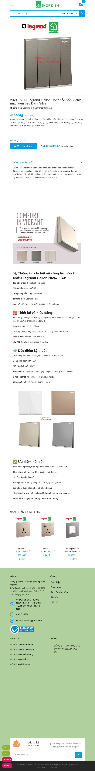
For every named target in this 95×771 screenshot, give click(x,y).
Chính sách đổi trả (20, 659)
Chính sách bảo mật (21, 664)
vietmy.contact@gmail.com (29, 620)
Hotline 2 (7, 766)
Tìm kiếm (41, 768)
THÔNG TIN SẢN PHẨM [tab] (22, 163)
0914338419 (51, 146)
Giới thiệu (55, 582)
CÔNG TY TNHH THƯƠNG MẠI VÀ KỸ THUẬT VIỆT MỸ (67, 649)
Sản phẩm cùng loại (25, 512)
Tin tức (54, 597)
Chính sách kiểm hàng (22, 654)
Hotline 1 (7, 759)
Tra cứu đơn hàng (60, 592)
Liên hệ (54, 602)
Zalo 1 (6, 747)
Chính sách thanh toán (23, 645)
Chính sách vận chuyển (23, 649)
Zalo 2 (6, 753)
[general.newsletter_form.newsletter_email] (47, 755)
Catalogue (56, 587)
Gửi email (78, 755)
